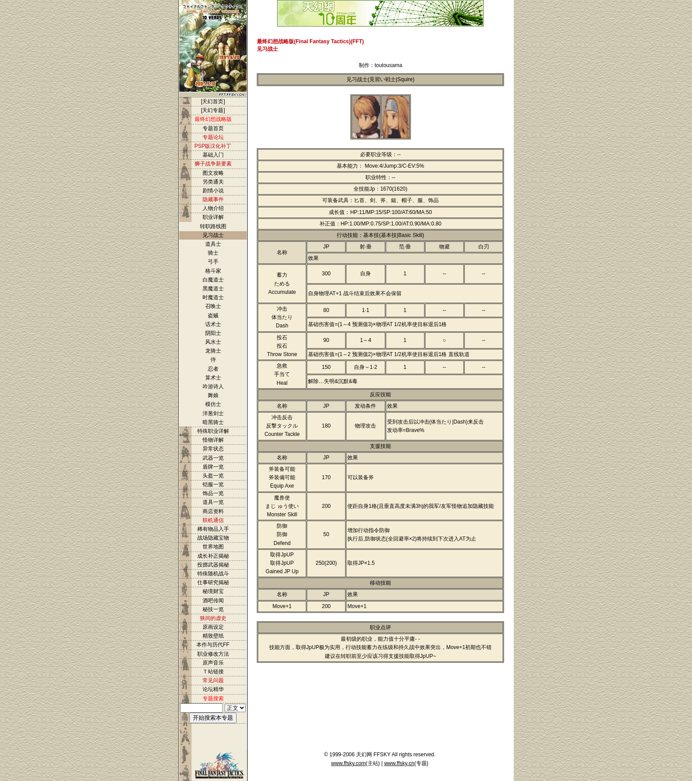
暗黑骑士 (213, 422)
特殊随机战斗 (213, 574)
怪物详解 (213, 440)
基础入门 (213, 155)
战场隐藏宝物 (213, 538)
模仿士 (213, 404)
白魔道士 (213, 280)
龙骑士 (213, 351)
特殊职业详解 (213, 431)
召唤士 (213, 306)
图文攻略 (213, 173)
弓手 (213, 262)
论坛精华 (213, 689)
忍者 (213, 369)
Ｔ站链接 (213, 671)
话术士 (213, 324)
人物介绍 (213, 208)
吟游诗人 (213, 386)
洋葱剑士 (213, 413)
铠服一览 (213, 484)
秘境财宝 (213, 591)
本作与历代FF (212, 645)
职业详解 (213, 217)
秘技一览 (213, 609)
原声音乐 (213, 663)
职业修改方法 (213, 654)
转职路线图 (213, 226)
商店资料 (213, 511)
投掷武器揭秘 (213, 565)
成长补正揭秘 (213, 556)
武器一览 (213, 458)
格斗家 (213, 271)
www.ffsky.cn (399, 763)
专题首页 (213, 128)
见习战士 (213, 235)
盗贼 (213, 315)
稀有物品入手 (213, 529)
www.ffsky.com (348, 763)
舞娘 (213, 395)
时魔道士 (213, 297)
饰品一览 (213, 493)
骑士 (213, 253)
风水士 (213, 342)
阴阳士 (213, 333)
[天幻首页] (213, 101)
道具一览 (213, 502)
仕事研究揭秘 (213, 582)
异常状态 (213, 449)
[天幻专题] (213, 110)
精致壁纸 (213, 636)
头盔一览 (213, 476)
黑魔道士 (213, 288)
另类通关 (213, 182)
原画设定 (213, 627)
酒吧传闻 (213, 600)
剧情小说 (213, 191)
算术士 (213, 378)
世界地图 (213, 547)
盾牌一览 (213, 467)
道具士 (213, 244)
